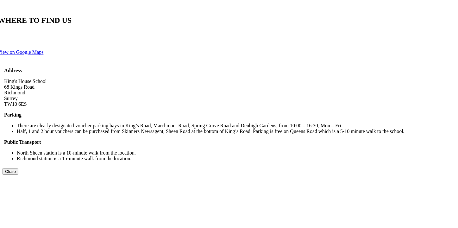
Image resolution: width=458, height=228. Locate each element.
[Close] (10, 171)
